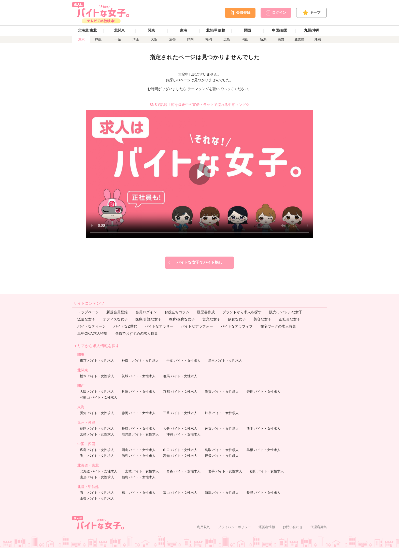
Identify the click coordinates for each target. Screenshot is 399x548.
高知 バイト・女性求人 (180, 456)
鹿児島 (299, 39)
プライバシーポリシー (234, 527)
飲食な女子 (237, 319)
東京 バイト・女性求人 (97, 360)
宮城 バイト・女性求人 (142, 471)
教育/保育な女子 (182, 319)
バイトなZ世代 (125, 326)
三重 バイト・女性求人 (180, 413)
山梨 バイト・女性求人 (97, 498)
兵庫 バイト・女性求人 (139, 392)
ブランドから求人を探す (242, 312)
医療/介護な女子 (148, 319)
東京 (81, 39)
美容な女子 (262, 319)
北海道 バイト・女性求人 (98, 471)
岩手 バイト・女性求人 (225, 471)
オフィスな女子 (115, 319)
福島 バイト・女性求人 (139, 477)
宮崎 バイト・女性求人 (97, 434)
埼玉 (136, 39)
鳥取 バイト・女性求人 (222, 450)
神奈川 (100, 39)
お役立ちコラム (176, 312)
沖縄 (317, 39)
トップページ (88, 312)
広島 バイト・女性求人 (97, 450)
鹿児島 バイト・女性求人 (140, 434)
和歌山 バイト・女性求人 (98, 397)
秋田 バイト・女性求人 (267, 471)
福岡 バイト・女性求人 (97, 428)
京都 (172, 39)
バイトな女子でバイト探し (199, 262)
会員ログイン (146, 312)
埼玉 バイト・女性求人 (225, 360)
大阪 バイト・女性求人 (97, 392)
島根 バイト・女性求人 (264, 450)
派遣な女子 (86, 319)
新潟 (263, 39)
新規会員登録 (117, 312)
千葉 (118, 39)
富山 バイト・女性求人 (180, 493)
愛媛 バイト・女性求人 (222, 456)
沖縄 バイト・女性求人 (183, 434)
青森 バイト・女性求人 (183, 471)
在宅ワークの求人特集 (278, 326)
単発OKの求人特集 (92, 333)
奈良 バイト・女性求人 (264, 392)
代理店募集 (318, 527)
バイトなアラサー (159, 326)
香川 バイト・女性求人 (97, 456)
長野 (281, 39)
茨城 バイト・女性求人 (139, 376)
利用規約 (203, 527)
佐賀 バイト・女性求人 (222, 428)
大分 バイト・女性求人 (180, 428)
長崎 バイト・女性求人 (139, 428)
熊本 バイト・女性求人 (264, 428)
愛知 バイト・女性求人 (97, 413)
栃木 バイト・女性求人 (97, 376)
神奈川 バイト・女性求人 (140, 360)
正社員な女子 (289, 319)
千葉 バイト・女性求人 (183, 360)
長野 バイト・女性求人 (264, 493)
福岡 (208, 39)
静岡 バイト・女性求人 (139, 413)
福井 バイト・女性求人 (139, 493)
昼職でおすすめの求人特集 (136, 333)
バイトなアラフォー (197, 326)
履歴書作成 (206, 312)
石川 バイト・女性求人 (97, 493)
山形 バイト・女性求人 (97, 477)
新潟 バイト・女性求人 (222, 493)
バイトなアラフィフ (237, 326)
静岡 (190, 39)
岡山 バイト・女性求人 (139, 450)
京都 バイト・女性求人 (180, 392)
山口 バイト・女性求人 (180, 450)
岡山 (245, 39)
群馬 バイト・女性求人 (180, 376)
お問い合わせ (293, 527)
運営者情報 (267, 527)
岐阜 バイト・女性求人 (222, 413)
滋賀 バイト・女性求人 (222, 392)
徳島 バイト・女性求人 (139, 456)
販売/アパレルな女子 (285, 312)
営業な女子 (211, 319)
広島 (226, 39)
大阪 (154, 39)
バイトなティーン (91, 326)
